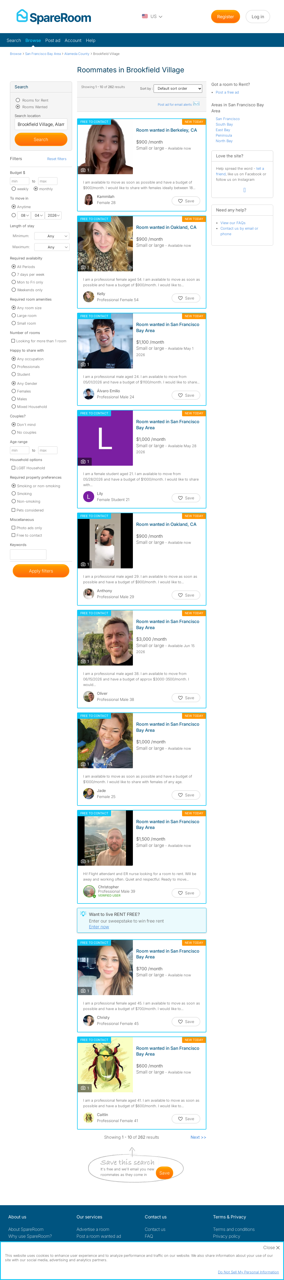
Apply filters (41, 571)
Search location (28, 115)
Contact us (155, 1229)
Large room (26, 315)
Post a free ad (227, 92)
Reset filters (57, 159)
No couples (26, 432)
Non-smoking (28, 501)
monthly (46, 189)
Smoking (24, 493)
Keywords (18, 545)
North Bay (224, 141)
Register (225, 16)
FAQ (149, 1236)
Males (22, 399)
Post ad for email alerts (179, 104)
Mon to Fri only (30, 282)
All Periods (26, 266)
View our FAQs (233, 223)
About (26, 1229)
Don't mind (26, 424)
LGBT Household (31, 468)
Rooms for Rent (34, 100)
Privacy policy (226, 1236)
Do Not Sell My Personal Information (248, 1272)
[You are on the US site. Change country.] (152, 17)
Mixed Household (32, 406)
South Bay (224, 124)
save (164, 1173)
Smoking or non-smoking (38, 486)
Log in (258, 16)
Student (23, 374)
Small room (26, 323)
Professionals (28, 366)
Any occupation (30, 359)
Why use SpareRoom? (30, 1236)
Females (24, 391)
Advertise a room (93, 1229)
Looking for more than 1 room (41, 341)
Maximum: (21, 247)
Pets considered (30, 510)
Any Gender (27, 383)
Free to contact (29, 535)
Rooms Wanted (34, 107)
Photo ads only (29, 528)
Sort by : (171, 88)
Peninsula (224, 135)
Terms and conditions (234, 1229)
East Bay (223, 130)
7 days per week (30, 274)
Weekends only (30, 290)
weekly (22, 189)
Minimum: (21, 236)
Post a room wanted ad (99, 1236)
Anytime (24, 207)
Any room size (29, 308)
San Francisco (228, 118)
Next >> (198, 1137)
